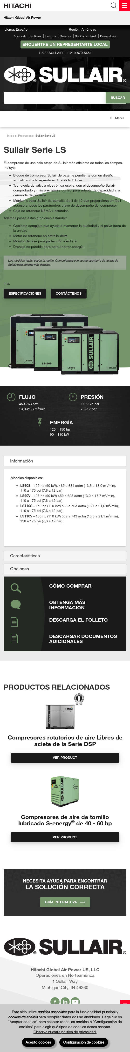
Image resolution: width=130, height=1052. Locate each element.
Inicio (10, 135)
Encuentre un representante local (65, 44)
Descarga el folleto (78, 620)
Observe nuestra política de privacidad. (65, 1032)
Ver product (65, 757)
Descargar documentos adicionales (83, 638)
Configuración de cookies (83, 1042)
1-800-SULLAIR (51, 53)
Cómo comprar (70, 586)
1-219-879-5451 (79, 53)
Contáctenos (69, 293)
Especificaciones (25, 293)
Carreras (65, 36)
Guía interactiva (65, 902)
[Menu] (124, 5)
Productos (25, 135)
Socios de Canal (85, 36)
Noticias (35, 36)
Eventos (50, 36)
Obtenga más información (67, 604)
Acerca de (20, 36)
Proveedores (108, 36)
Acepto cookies (38, 1042)
